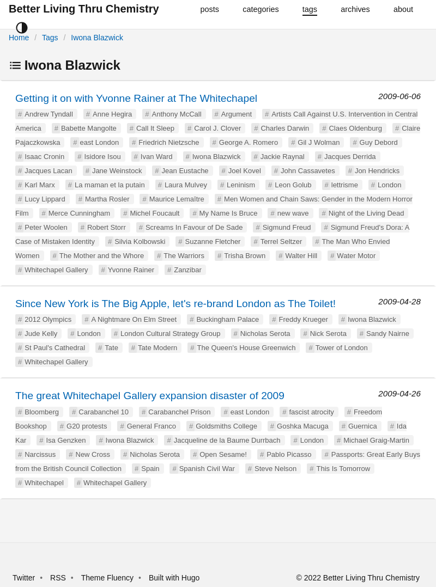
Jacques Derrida (350, 156)
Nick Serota (328, 333)
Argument (236, 114)
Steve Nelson (275, 468)
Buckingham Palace (227, 319)
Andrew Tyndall (49, 114)
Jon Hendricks (377, 171)
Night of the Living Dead (366, 213)
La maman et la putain (110, 185)
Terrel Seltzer (281, 241)
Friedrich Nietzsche (168, 142)
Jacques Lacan (48, 171)
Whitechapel (44, 483)
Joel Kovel (244, 171)
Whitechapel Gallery (56, 270)
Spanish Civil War (207, 468)
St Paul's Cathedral (55, 348)
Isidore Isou (102, 156)
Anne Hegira (112, 114)
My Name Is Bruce (228, 213)
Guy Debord (379, 142)
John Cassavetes (308, 171)
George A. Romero (248, 142)
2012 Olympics (48, 319)
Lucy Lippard (45, 199)
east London (99, 142)
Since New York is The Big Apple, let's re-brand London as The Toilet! (175, 303)
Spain (150, 468)
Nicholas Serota (265, 333)
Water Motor (356, 256)
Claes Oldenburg (355, 128)
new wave (293, 213)
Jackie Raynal (283, 156)
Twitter (24, 577)
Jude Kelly (41, 333)
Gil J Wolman (319, 142)
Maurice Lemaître (176, 199)
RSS (58, 577)
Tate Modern (157, 348)
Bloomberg (42, 412)
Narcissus (40, 454)
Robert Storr (106, 227)
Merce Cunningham (79, 213)
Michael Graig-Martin (376, 440)
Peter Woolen (46, 227)
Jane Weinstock (117, 171)
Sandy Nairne (387, 333)
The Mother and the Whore (101, 256)
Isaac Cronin (44, 156)
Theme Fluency (108, 577)
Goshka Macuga (303, 426)
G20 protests (86, 426)
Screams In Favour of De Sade (194, 227)
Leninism (241, 185)
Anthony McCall (177, 114)
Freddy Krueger (303, 319)
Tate (111, 348)
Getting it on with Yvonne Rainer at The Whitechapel (136, 98)
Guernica (362, 426)
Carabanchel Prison (179, 412)
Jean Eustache (185, 171)
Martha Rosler (107, 199)
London (389, 185)
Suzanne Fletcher (213, 241)
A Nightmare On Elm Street (134, 319)
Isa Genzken (66, 440)
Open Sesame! (223, 454)
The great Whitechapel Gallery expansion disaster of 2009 (149, 395)
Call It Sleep (155, 128)
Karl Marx (40, 185)
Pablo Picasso (289, 454)
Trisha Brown (244, 256)
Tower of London (342, 348)
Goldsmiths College (226, 426)
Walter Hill (301, 256)
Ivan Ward (157, 156)
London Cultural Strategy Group (170, 333)
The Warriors (184, 256)
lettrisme (344, 185)
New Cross (93, 454)
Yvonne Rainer (131, 270)
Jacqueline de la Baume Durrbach (227, 440)
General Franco (151, 426)
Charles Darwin (285, 128)
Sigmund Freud (287, 227)
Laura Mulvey (186, 185)
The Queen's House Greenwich (246, 348)
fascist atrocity (311, 412)
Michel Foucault (154, 213)
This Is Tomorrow (344, 468)
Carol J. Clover (217, 128)
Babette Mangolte (89, 128)
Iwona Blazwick (97, 37)
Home (19, 37)
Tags (50, 37)
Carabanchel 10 (103, 412)
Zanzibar (188, 270)
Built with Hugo (174, 577)
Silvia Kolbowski (139, 241)
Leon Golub (293, 185)
